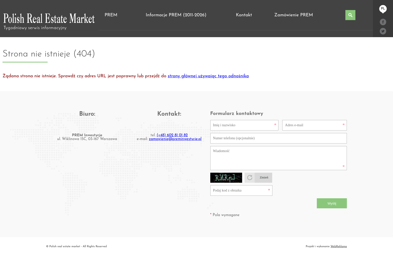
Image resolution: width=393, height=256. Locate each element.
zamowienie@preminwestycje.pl (175, 139)
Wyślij (332, 203)
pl (383, 8)
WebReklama (339, 246)
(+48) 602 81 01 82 (172, 135)
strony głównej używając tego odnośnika (208, 76)
